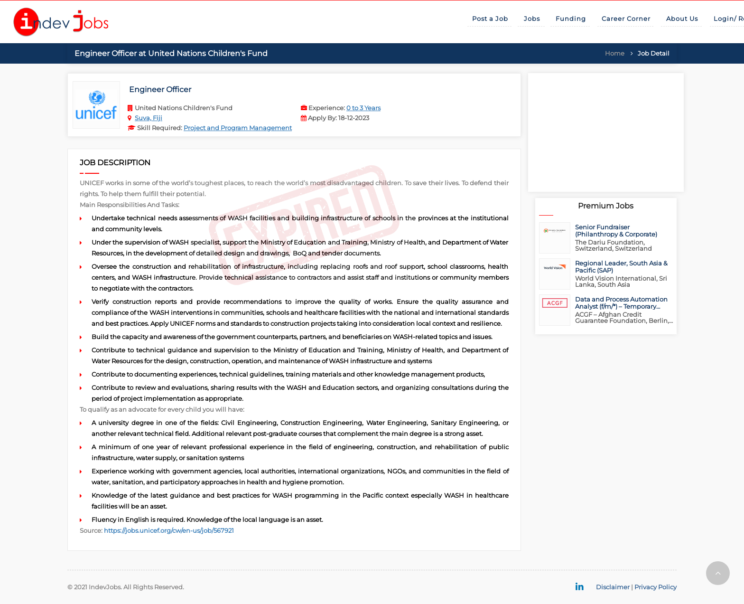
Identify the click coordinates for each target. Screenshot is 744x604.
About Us (682, 18)
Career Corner (626, 18)
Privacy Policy (655, 587)
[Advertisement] (606, 132)
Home (614, 53)
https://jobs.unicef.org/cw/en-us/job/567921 (169, 530)
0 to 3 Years (363, 108)
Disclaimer (613, 587)
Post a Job (490, 18)
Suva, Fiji (148, 118)
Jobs (532, 18)
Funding (571, 18)
